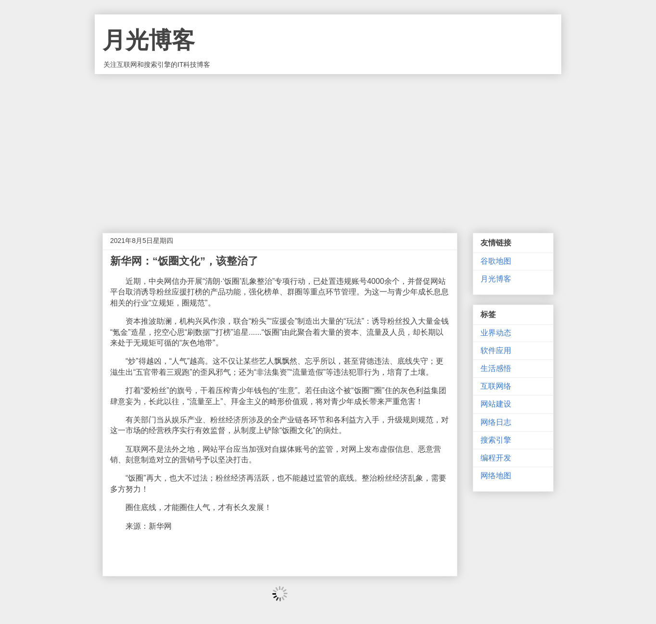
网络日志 (495, 422)
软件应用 (495, 350)
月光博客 (148, 40)
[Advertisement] (328, 146)
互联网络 (495, 386)
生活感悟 (495, 368)
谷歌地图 (495, 261)
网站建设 (495, 404)
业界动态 (495, 333)
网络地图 (495, 475)
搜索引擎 (495, 440)
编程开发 (495, 458)
